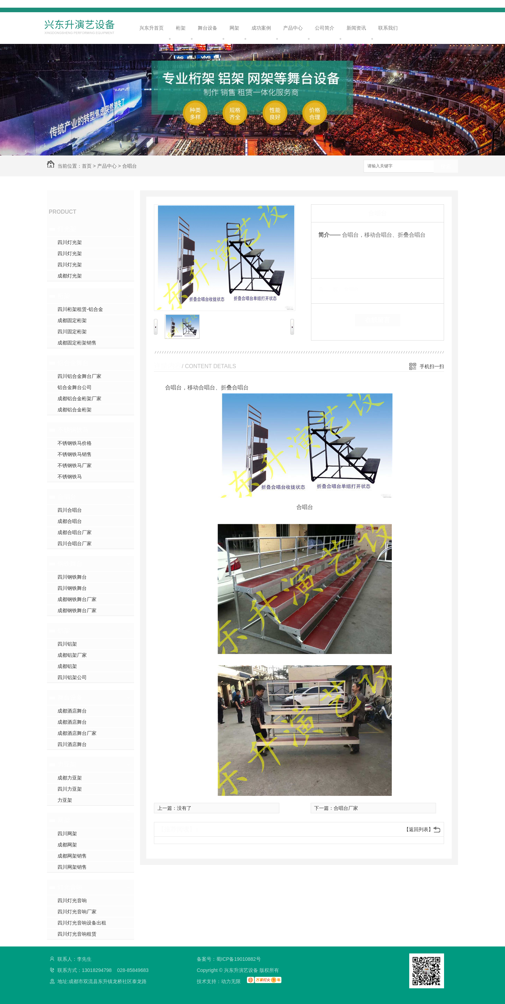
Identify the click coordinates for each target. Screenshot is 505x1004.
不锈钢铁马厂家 (74, 465)
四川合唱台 (69, 510)
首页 (87, 166)
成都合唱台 (69, 521)
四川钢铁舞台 (72, 577)
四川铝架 (67, 644)
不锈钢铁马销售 (74, 454)
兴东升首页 (151, 28)
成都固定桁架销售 (76, 342)
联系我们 (388, 28)
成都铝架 (67, 666)
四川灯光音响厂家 (76, 911)
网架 (234, 28)
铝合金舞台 (73, 362)
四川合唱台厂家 (74, 543)
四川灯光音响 (72, 900)
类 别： (330, 289)
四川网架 (67, 833)
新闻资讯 (356, 28)
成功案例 (261, 28)
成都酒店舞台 (72, 711)
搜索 (445, 166)
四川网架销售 (72, 867)
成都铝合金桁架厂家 (79, 398)
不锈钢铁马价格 (74, 443)
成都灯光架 (69, 276)
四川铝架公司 (72, 677)
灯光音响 (70, 887)
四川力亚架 (69, 789)
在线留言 (377, 320)
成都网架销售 (72, 856)
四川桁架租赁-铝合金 (80, 309)
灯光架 (66, 229)
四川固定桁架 (72, 331)
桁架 (181, 28)
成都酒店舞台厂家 (76, 733)
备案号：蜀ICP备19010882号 (229, 959)
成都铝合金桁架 (74, 409)
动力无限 (231, 981)
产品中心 (293, 28)
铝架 (63, 630)
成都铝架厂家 (72, 655)
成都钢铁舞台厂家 (76, 599)
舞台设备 (207, 28)
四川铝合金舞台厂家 (79, 376)
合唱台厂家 (346, 808)
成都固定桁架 (72, 320)
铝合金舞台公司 (74, 387)
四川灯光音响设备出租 (81, 923)
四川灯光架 (69, 242)
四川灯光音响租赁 (76, 934)
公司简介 (324, 28)
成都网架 (67, 844)
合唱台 (129, 166)
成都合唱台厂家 (74, 532)
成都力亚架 (69, 778)
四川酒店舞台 (72, 744)
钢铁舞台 (70, 563)
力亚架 (66, 764)
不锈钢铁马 (73, 429)
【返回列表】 (418, 829)
